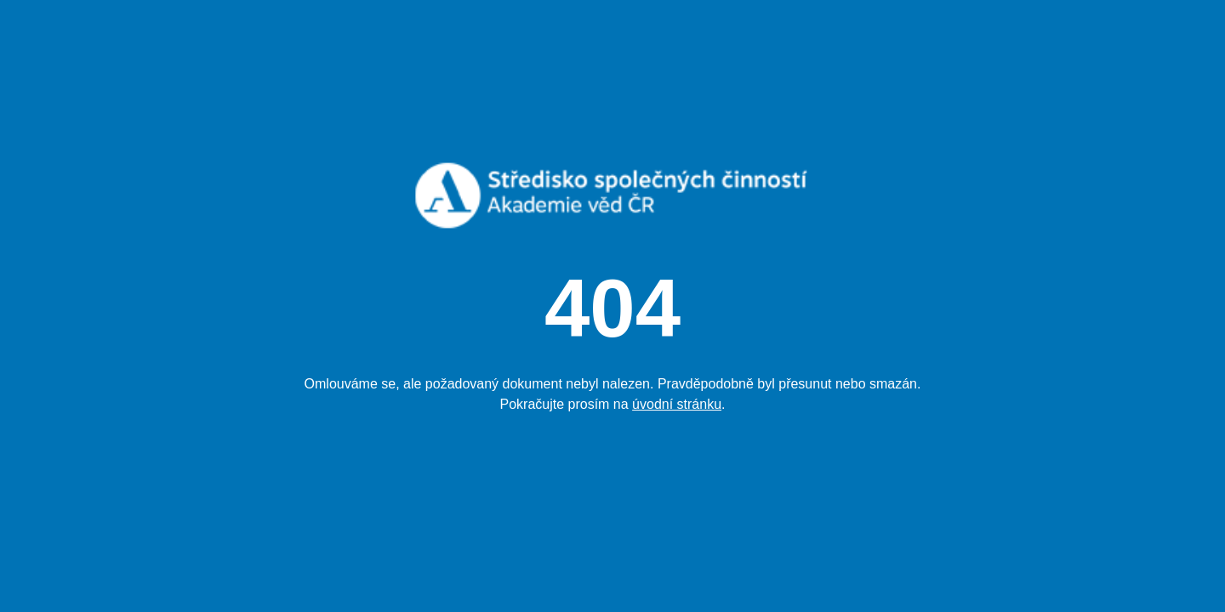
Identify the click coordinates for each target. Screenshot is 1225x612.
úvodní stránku (676, 404)
